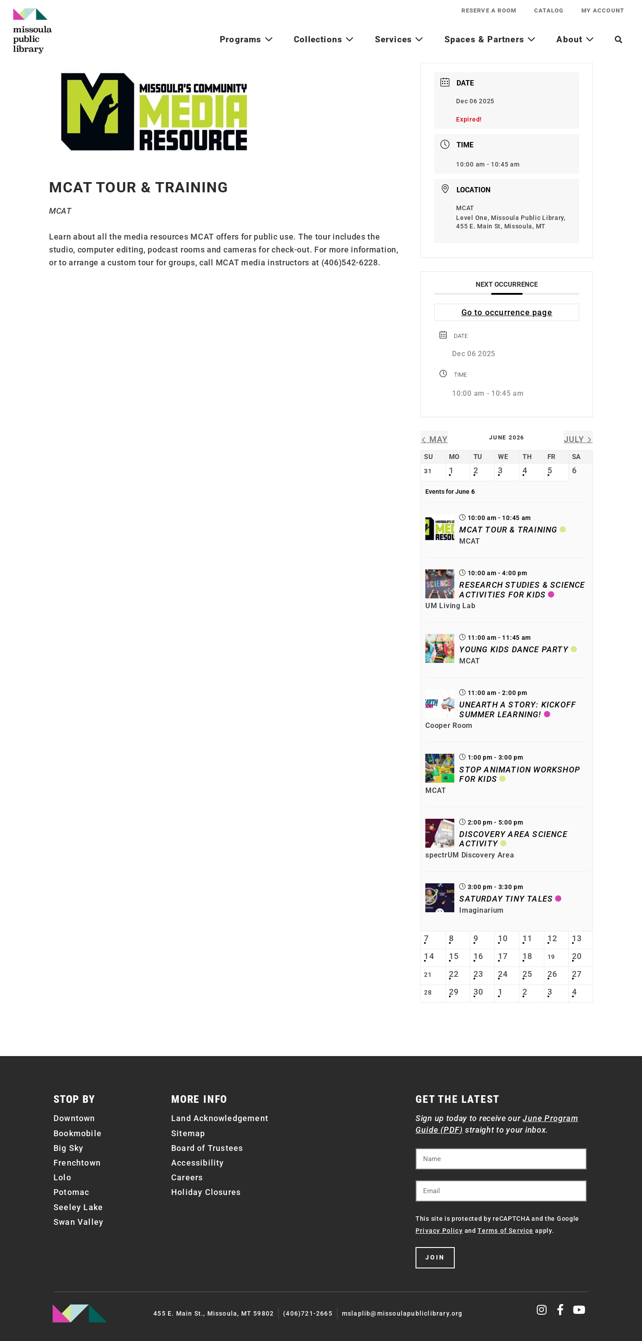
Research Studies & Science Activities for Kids (522, 589)
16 (478, 956)
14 (429, 956)
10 (503, 938)
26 (552, 974)
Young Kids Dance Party (513, 649)
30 (478, 991)
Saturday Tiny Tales (506, 898)
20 (577, 956)
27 (577, 974)
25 (527, 974)
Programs (246, 39)
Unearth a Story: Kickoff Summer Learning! (517, 709)
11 (527, 938)
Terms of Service (505, 1230)
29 (454, 991)
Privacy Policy (439, 1230)
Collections (324, 39)
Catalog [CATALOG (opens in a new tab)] (549, 10)
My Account (602, 10)
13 (577, 938)
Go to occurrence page (506, 312)
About (575, 39)
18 (527, 956)
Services (399, 39)
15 (454, 956)
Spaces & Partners (490, 39)
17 (503, 956)
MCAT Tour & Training (508, 529)
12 (552, 938)
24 (503, 974)
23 (478, 974)
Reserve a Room (488, 10)
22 (454, 974)
